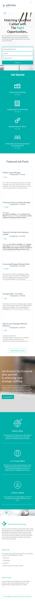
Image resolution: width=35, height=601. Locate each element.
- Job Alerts (5, 563)
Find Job (17, 62)
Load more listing (17, 351)
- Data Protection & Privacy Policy (12, 565)
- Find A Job (5, 558)
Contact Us (8, 397)
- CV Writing (6, 560)
